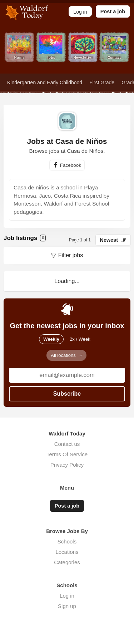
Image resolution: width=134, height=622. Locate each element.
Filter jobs (70, 255)
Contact (114, 53)
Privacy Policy (67, 465)
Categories (67, 562)
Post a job (112, 11)
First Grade (101, 82)
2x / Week (80, 339)
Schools (67, 541)
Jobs (51, 53)
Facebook (70, 165)
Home (19, 53)
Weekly (51, 339)
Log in (67, 596)
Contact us (67, 444)
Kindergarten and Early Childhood (44, 82)
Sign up (67, 606)
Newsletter (83, 53)
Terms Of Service (67, 454)
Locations (66, 552)
